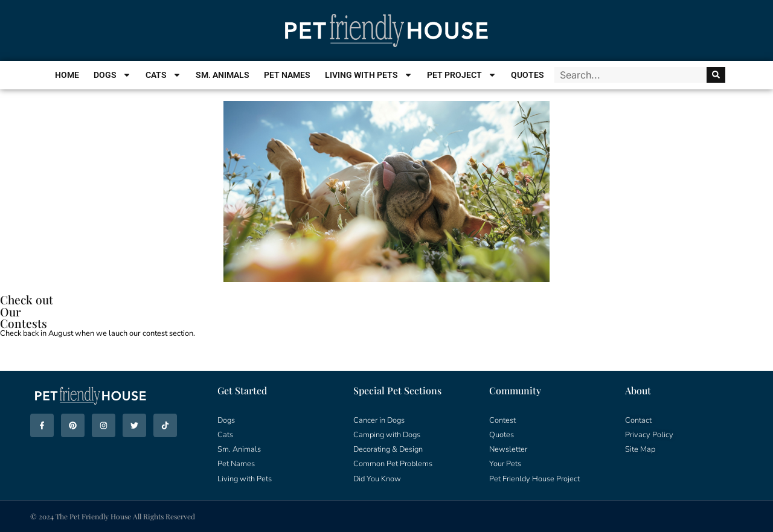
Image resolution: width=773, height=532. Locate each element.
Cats (163, 75)
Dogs (112, 75)
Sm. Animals (222, 75)
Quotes (527, 75)
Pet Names (287, 75)
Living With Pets (368, 75)
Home (67, 75)
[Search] (716, 75)
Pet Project (461, 75)
